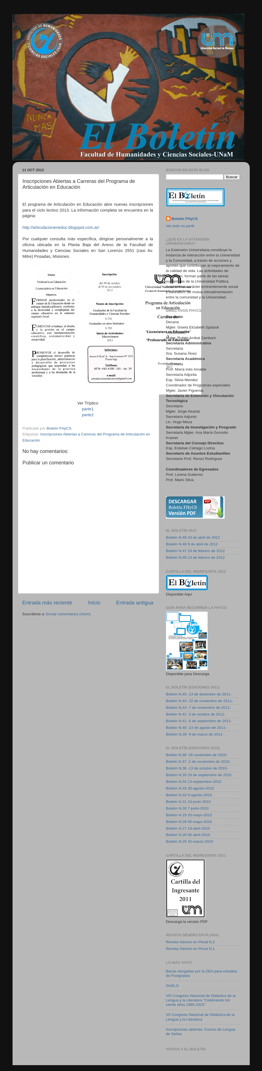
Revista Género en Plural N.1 (190, 949)
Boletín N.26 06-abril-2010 (188, 835)
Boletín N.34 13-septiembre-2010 (194, 782)
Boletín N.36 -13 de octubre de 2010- (197, 768)
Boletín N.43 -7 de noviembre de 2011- (198, 707)
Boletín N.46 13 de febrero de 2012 (195, 557)
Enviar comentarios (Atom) (68, 614)
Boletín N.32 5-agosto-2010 (189, 795)
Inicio (94, 603)
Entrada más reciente (47, 603)
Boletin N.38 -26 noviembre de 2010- (197, 755)
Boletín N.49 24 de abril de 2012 (193, 537)
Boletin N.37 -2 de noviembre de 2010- (198, 761)
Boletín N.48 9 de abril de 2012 (192, 544)
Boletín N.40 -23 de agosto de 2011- (196, 728)
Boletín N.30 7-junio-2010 (187, 808)
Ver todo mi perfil (180, 226)
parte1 (87, 409)
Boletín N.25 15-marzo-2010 (189, 841)
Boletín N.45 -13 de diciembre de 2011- (199, 694)
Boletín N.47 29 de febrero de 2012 (195, 551)
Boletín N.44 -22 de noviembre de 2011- (199, 701)
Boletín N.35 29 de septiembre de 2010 (199, 775)
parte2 (87, 415)
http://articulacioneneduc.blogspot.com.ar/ (61, 227)
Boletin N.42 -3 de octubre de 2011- (196, 714)
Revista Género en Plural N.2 (190, 942)
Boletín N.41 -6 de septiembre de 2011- (199, 721)
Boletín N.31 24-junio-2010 (188, 802)
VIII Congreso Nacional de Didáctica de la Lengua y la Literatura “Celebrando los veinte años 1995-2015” (201, 1000)
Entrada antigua (134, 603)
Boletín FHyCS (185, 219)
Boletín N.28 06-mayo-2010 (189, 822)
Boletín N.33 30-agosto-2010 (190, 788)
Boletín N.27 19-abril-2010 (188, 828)
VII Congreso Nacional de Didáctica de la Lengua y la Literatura (200, 1017)
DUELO (172, 986)
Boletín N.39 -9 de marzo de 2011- (195, 734)
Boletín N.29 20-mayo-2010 (189, 815)
